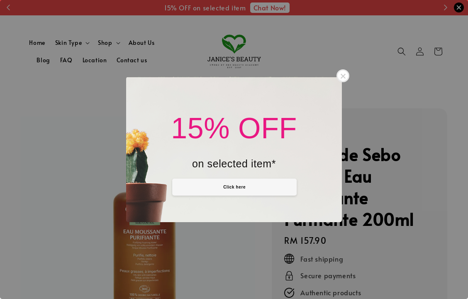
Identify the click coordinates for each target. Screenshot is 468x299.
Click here (234, 187)
